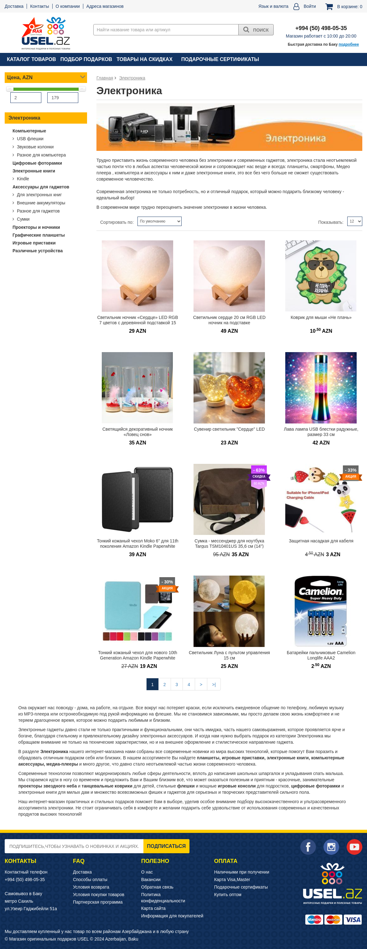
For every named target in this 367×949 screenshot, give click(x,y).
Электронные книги (34, 170)
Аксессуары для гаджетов (41, 186)
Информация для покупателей (172, 915)
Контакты (39, 6)
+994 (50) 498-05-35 (25, 879)
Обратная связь (157, 887)
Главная (104, 77)
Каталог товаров (31, 59)
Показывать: (331, 222)
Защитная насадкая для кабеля (321, 540)
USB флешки (30, 138)
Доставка (14, 6)
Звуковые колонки (35, 146)
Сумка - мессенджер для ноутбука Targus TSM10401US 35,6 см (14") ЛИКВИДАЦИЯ (229, 546)
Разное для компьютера (41, 154)
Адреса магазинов (105, 6)
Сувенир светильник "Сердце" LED (229, 429)
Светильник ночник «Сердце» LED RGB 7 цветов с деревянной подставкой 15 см (137, 322)
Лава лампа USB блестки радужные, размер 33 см (321, 432)
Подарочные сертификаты (220, 59)
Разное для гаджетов (38, 210)
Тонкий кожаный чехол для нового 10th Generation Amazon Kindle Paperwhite (137, 655)
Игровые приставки (34, 242)
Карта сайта (153, 908)
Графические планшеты (39, 235)
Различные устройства (38, 250)
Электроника (24, 118)
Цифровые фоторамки (37, 163)
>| (214, 684)
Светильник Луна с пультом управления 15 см (229, 655)
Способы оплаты (90, 879)
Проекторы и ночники (36, 227)
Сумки (22, 219)
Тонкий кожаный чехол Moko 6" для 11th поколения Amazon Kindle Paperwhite (137, 543)
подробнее (349, 44)
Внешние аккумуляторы (40, 202)
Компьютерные (29, 130)
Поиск (256, 29)
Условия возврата (91, 887)
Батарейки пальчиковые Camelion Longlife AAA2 (321, 655)
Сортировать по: (117, 222)
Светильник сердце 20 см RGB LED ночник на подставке (229, 320)
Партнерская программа (98, 902)
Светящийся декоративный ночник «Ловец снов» (137, 432)
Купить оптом (227, 894)
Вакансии (151, 879)
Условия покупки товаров (98, 894)
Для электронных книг (39, 194)
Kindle (22, 178)
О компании (68, 6)
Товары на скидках (144, 59)
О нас (147, 872)
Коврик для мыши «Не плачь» (321, 317)
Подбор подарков (86, 59)
